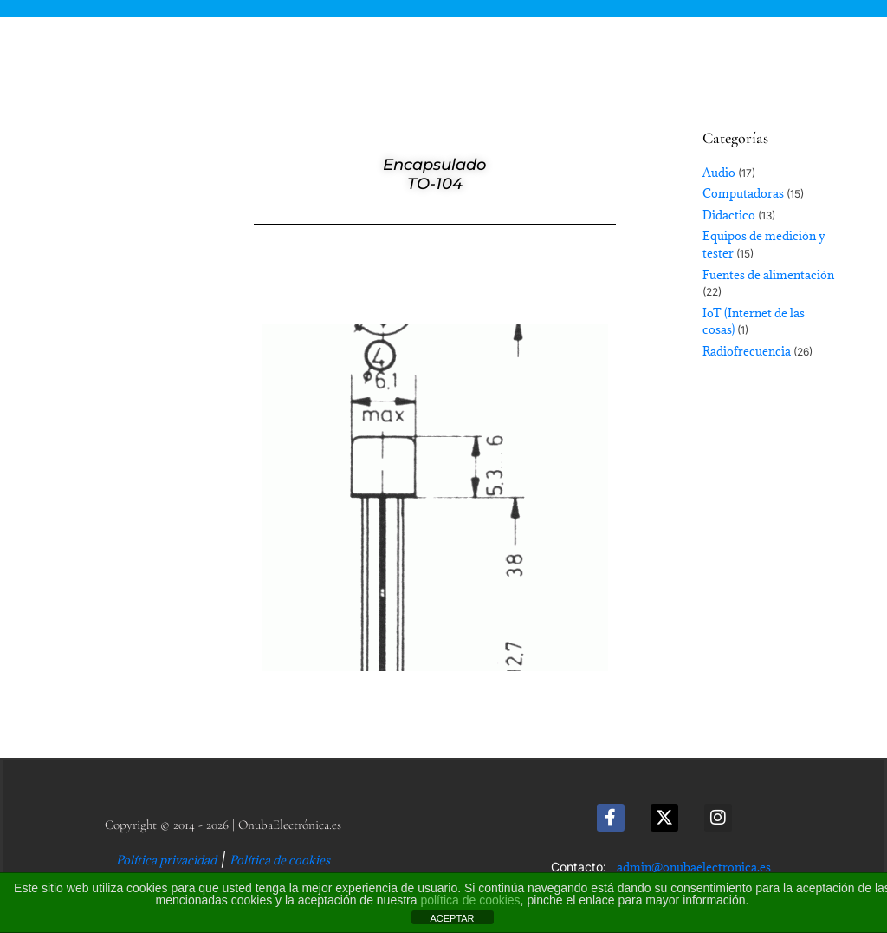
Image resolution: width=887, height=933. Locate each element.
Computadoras (743, 193)
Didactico (728, 215)
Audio (718, 172)
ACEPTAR (452, 918)
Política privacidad (166, 860)
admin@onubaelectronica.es (694, 867)
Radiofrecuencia (746, 351)
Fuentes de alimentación (768, 275)
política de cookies (470, 900)
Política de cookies (280, 860)
